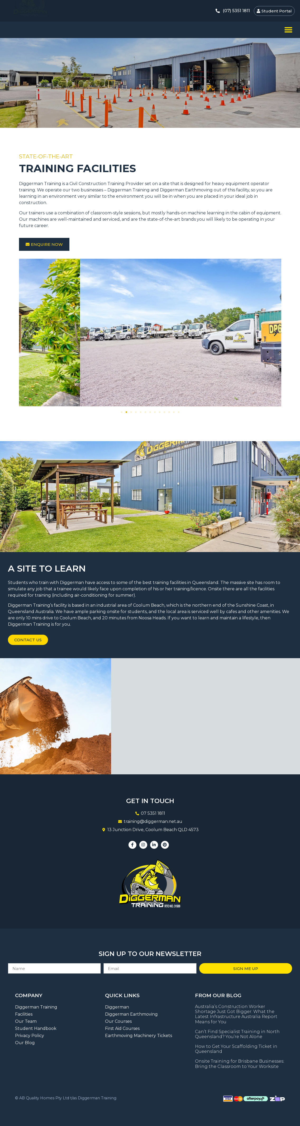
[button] (288, 29)
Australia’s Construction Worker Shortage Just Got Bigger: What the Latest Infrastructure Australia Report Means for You (236, 1014)
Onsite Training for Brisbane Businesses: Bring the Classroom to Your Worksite (239, 1064)
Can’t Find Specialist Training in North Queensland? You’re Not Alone (237, 1034)
